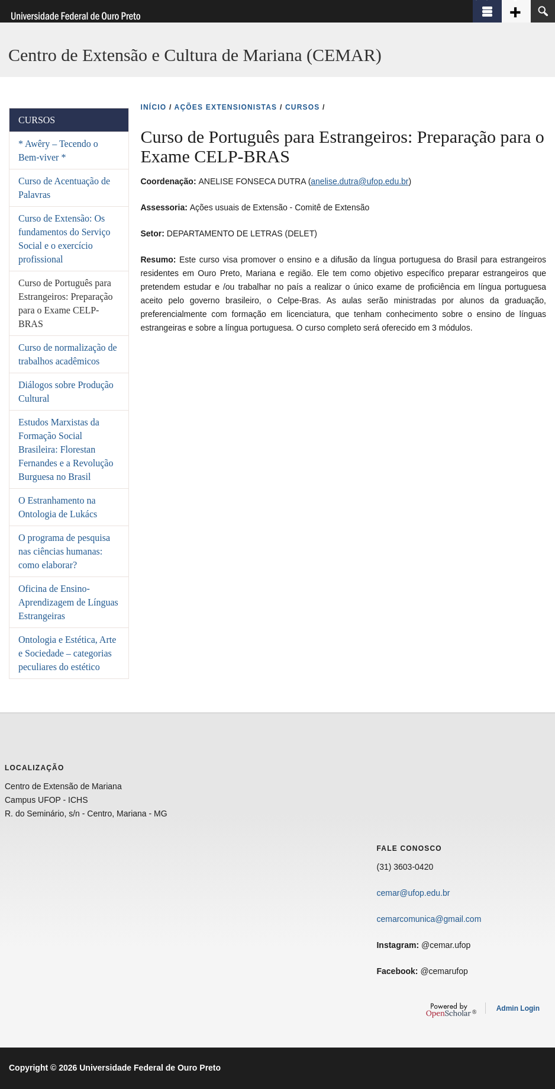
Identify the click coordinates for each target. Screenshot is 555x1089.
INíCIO (153, 107)
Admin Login (518, 1008)
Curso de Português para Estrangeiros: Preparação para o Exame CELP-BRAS (65, 303)
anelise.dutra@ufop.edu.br (359, 181)
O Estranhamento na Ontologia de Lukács (57, 507)
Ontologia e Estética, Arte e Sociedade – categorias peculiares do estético (67, 653)
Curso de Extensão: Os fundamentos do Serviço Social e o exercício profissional (64, 238)
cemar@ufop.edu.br (413, 893)
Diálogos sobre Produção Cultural (66, 391)
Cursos (36, 120)
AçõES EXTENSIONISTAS (226, 107)
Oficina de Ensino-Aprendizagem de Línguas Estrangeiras (68, 602)
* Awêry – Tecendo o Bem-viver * (58, 150)
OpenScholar (451, 1010)
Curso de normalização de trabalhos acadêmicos (67, 354)
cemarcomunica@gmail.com (428, 919)
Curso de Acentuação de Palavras (64, 188)
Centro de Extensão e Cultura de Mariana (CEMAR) (195, 55)
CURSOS (302, 107)
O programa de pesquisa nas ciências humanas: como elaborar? (64, 551)
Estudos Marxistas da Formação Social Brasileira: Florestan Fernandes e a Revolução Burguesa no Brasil (65, 449)
